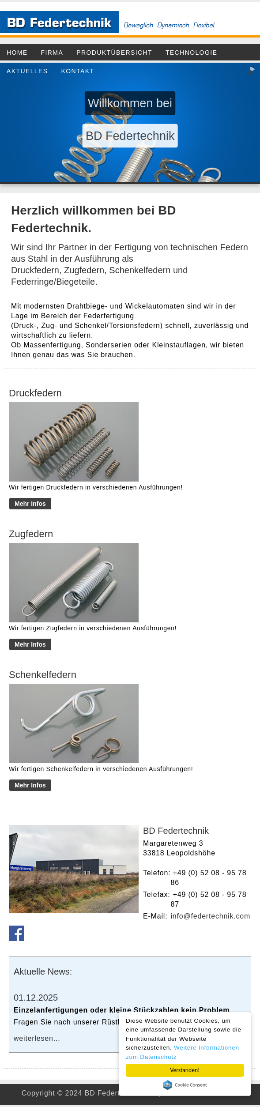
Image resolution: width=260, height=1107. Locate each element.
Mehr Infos (30, 503)
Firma (52, 52)
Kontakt (77, 71)
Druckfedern (35, 270)
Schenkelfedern (139, 270)
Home (17, 52)
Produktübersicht (114, 52)
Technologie (191, 52)
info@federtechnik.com (210, 916)
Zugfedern (84, 270)
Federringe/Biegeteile (53, 281)
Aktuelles (27, 71)
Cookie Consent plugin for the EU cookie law (185, 1085)
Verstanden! (185, 1070)
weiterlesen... (37, 1038)
